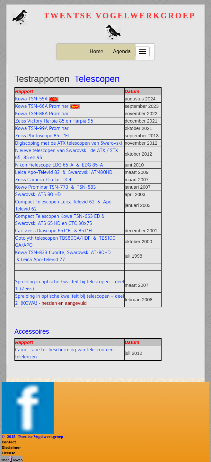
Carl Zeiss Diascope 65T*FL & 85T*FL (54, 230)
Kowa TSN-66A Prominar (42, 106)
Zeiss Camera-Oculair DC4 (43, 179)
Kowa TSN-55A (31, 98)
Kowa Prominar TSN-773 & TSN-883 (55, 187)
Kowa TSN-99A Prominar (42, 128)
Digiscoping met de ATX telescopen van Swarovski (68, 143)
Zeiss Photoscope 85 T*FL (42, 135)
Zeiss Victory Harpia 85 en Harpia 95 (54, 121)
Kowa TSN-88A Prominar (42, 113)
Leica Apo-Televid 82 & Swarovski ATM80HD (63, 172)
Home (96, 51)
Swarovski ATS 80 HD (38, 194)
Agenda (122, 51)
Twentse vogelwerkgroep (120, 15)
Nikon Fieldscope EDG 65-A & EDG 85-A (59, 164)
